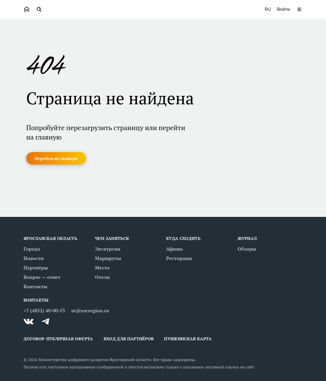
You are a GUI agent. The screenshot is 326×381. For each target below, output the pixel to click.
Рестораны (179, 258)
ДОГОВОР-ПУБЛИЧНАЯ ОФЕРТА (58, 338)
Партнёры (36, 267)
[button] (56, 158)
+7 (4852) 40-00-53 (44, 310)
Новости (34, 258)
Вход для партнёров (129, 338)
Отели (102, 277)
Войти (283, 9)
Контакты (35, 286)
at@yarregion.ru (90, 310)
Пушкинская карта (188, 338)
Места (102, 267)
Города (32, 249)
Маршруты (108, 258)
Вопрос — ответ (42, 277)
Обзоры (247, 249)
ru (268, 9)
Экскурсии (107, 249)
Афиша (174, 249)
